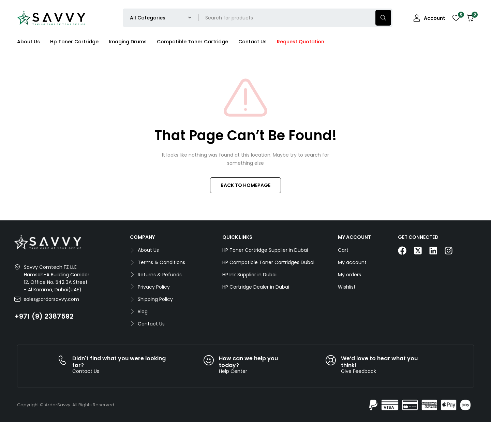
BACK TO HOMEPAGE (245, 185)
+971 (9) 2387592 (44, 316)
